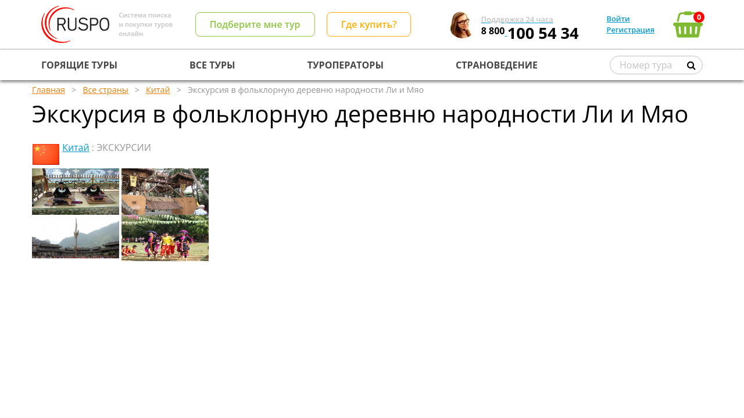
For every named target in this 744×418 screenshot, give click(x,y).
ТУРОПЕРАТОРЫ (345, 65)
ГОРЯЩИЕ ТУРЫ (79, 65)
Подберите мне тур (255, 24)
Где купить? (369, 24)
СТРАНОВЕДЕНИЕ (497, 65)
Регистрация (630, 29)
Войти (618, 18)
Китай (76, 147)
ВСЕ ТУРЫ (212, 65)
